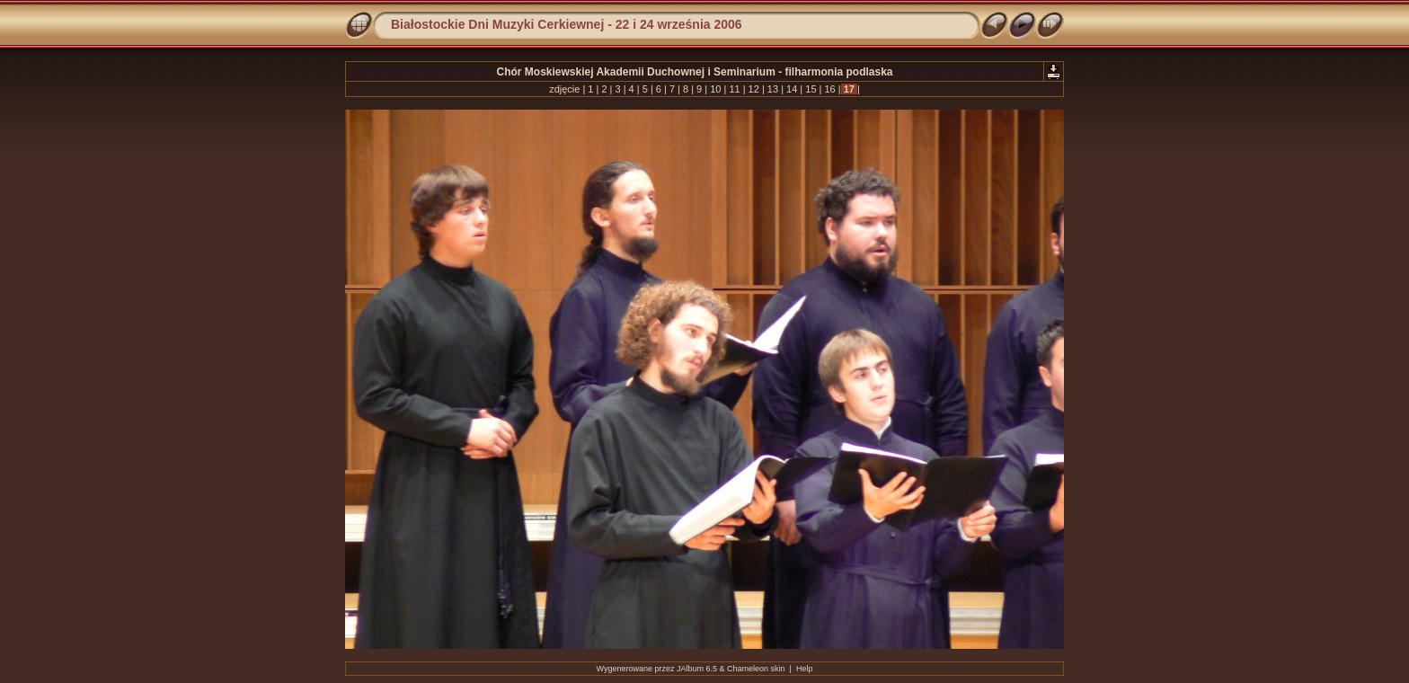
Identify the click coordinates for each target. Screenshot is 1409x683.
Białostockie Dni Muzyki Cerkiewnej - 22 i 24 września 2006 (566, 24)
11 (734, 89)
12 (754, 89)
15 (810, 89)
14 (792, 89)
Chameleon (747, 668)
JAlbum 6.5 (697, 668)
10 (715, 89)
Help (804, 668)
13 (773, 89)
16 (829, 89)
